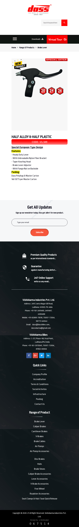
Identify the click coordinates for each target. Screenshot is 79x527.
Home (13, 47)
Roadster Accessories (39, 493)
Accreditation (39, 379)
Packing (39, 399)
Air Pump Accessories (39, 451)
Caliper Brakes (39, 426)
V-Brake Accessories (40, 484)
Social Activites (39, 389)
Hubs (39, 464)
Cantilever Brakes (39, 431)
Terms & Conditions (39, 384)
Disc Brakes (39, 459)
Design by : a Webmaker (39, 520)
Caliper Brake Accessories (39, 474)
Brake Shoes (39, 469)
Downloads (38, 39)
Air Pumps (39, 446)
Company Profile (39, 374)
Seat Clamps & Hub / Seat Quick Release (39, 498)
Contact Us (40, 404)
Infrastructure (39, 394)
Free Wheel (40, 488)
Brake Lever (39, 421)
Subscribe (39, 232)
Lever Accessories (39, 479)
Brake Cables (39, 441)
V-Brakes (40, 436)
